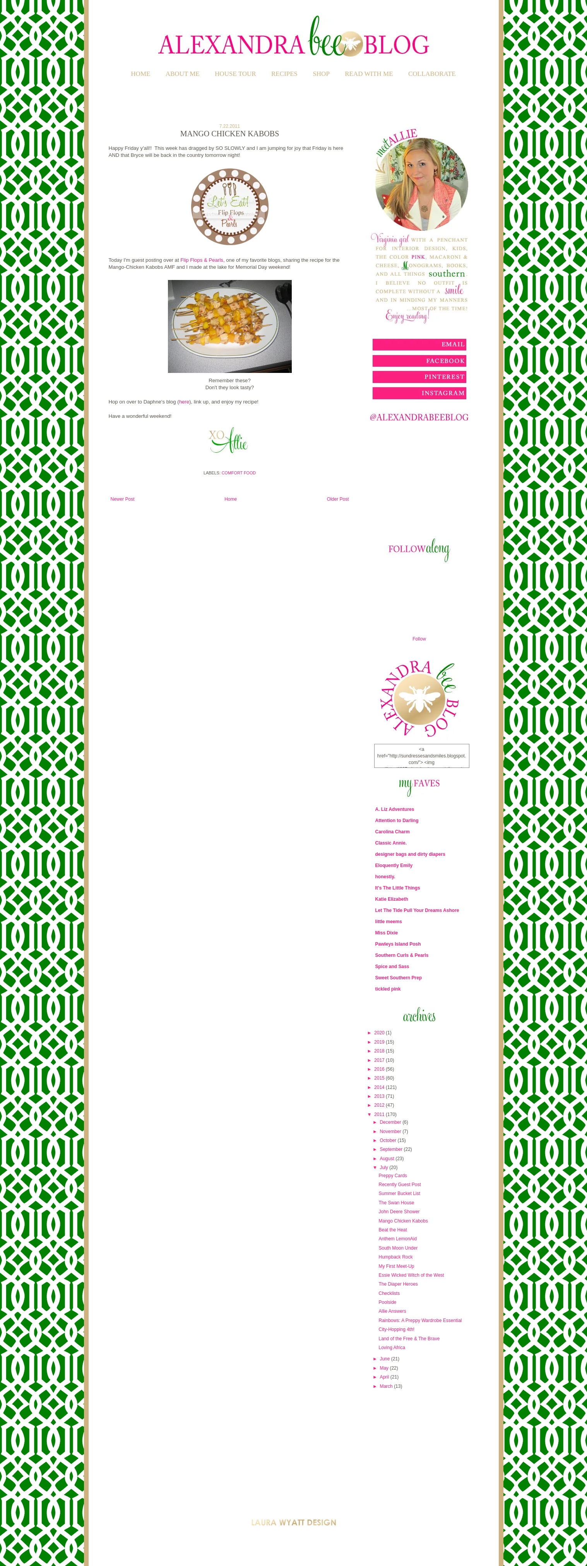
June (385, 1359)
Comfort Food (239, 472)
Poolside (387, 1302)
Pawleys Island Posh (398, 944)
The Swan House (396, 1202)
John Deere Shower (398, 1211)
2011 (380, 1114)
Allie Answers (392, 1311)
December (391, 1122)
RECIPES (284, 73)
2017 (380, 1060)
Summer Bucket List (399, 1193)
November (391, 1131)
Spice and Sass (392, 966)
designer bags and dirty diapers (410, 854)
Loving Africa (391, 1347)
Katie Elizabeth (391, 899)
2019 (380, 1042)
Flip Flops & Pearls (201, 260)
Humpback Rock (395, 1257)
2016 (380, 1069)
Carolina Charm (392, 832)
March (387, 1386)
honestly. (385, 876)
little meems (388, 921)
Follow (419, 639)
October (388, 1140)
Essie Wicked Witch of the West (411, 1275)
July (384, 1167)
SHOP (321, 73)
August (387, 1158)
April (385, 1377)
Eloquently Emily (394, 865)
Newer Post (123, 499)
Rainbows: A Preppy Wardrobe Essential (420, 1320)
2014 (380, 1087)
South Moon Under (398, 1248)
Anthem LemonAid (397, 1238)
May (385, 1368)
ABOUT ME (183, 73)
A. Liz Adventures (394, 809)
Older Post (338, 499)
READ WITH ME (369, 73)
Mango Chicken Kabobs (403, 1221)
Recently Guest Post (399, 1184)
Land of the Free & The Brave (409, 1338)
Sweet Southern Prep (398, 977)
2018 (380, 1051)
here (184, 402)
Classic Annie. (391, 843)
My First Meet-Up (396, 1266)
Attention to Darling (397, 820)
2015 (380, 1078)
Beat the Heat (392, 1230)
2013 (380, 1096)
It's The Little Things (397, 888)
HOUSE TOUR (235, 73)
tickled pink (388, 989)
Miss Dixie (386, 933)
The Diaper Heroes (398, 1284)
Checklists (389, 1293)
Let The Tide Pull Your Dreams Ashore (417, 910)
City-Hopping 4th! (396, 1329)
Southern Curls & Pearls (402, 955)
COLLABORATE (432, 73)
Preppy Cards (392, 1175)
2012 (380, 1105)
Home (140, 73)
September (392, 1149)
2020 (380, 1032)
